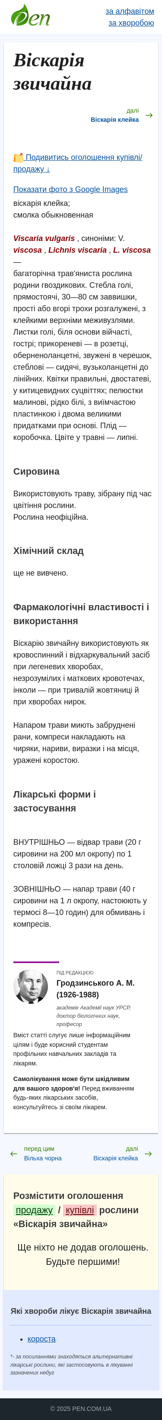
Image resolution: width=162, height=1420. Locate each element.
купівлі (80, 1210)
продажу (34, 1210)
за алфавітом (129, 11)
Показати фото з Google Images (70, 189)
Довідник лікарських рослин (31, 17)
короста (42, 1339)
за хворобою (131, 23)
